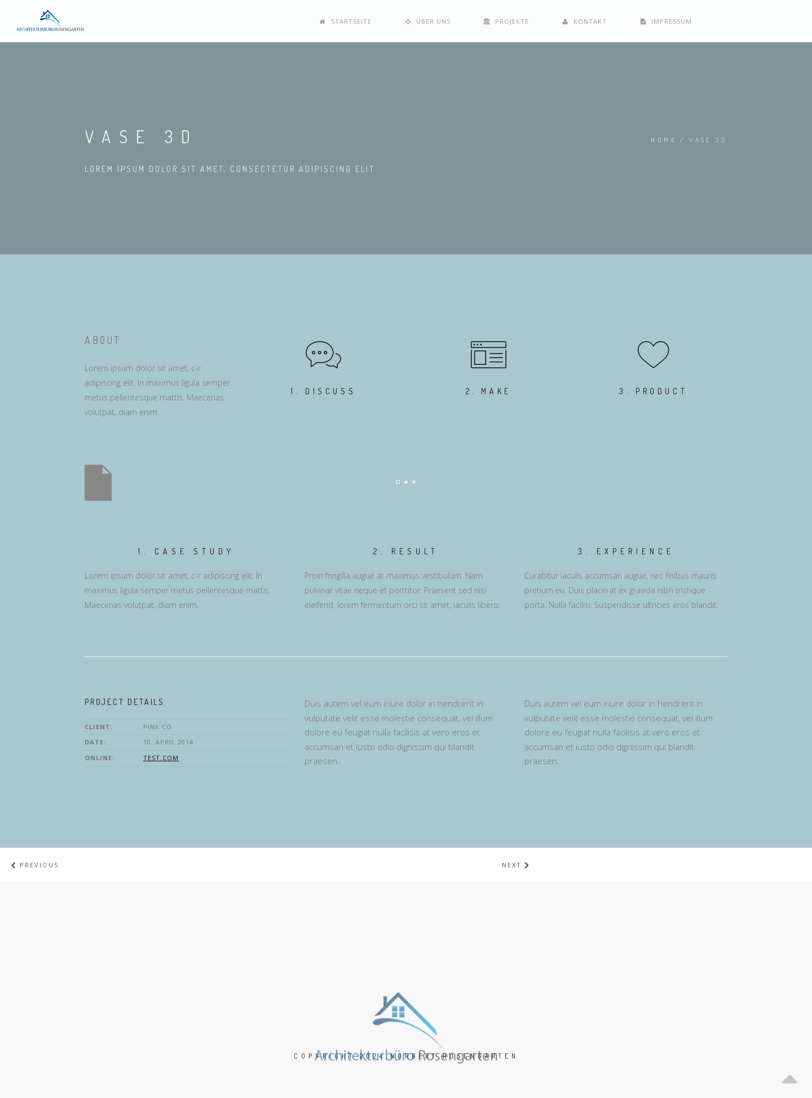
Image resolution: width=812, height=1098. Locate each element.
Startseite (470, 21)
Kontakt (690, 21)
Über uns (546, 21)
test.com (161, 757)
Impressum (766, 21)
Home (664, 140)
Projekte (619, 21)
